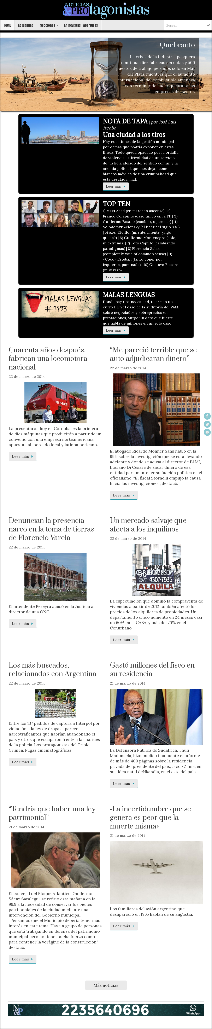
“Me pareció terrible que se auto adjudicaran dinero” (153, 355)
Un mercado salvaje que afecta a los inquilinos (148, 525)
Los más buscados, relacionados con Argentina (52, 670)
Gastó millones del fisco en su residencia (152, 670)
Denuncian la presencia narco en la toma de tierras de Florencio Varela (51, 529)
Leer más (116, 186)
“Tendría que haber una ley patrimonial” (52, 813)
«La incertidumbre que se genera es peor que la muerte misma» (150, 818)
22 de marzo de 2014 (27, 376)
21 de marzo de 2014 (128, 683)
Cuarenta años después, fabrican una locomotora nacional (48, 359)
